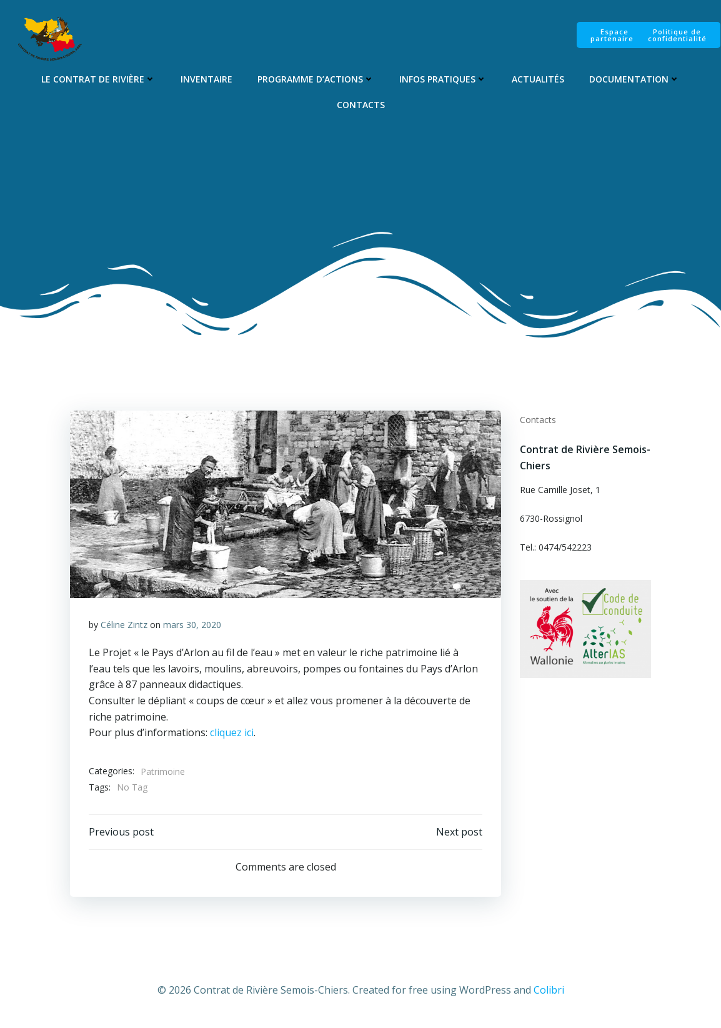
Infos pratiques (443, 79)
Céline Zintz (124, 625)
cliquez (224, 734)
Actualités (538, 79)
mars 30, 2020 (192, 625)
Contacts (361, 105)
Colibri (549, 991)
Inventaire (206, 79)
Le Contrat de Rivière (98, 79)
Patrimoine (163, 772)
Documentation (634, 79)
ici (248, 734)
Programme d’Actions (315, 79)
